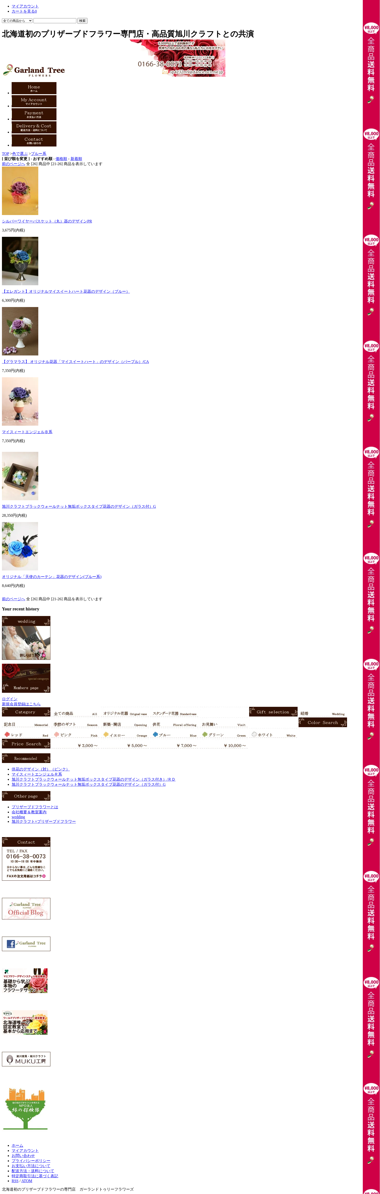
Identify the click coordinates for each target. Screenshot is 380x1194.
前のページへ (13, 164)
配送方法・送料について (33, 1171)
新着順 (76, 159)
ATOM (26, 1181)
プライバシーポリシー (31, 1161)
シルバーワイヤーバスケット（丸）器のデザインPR (47, 221)
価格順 (61, 159)
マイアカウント (25, 6)
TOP (5, 154)
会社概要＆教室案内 (29, 812)
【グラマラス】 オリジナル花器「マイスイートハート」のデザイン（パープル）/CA (75, 362)
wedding (18, 817)
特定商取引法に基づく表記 (35, 1176)
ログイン (9, 699)
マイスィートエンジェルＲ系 (37, 774)
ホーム (17, 1145)
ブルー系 (38, 154)
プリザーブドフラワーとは (35, 807)
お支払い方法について (31, 1166)
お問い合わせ (23, 1156)
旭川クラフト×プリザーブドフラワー (44, 821)
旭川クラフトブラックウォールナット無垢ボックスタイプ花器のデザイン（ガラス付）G (79, 506)
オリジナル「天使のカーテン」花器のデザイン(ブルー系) (52, 577)
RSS (15, 1181)
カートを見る (24, 11)
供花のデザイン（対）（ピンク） (41, 769)
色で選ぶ (20, 154)
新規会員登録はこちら (21, 704)
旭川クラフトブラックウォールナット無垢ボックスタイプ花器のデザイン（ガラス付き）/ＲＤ (93, 779)
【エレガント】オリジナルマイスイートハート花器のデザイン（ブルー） (66, 291)
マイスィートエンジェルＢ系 (27, 432)
